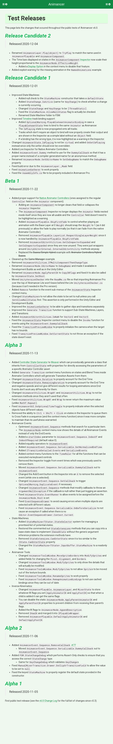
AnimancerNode (32, 430)
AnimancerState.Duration (37, 379)
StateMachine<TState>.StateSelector (49, 521)
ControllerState (36, 365)
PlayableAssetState (31, 125)
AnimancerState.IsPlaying (38, 142)
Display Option (35, 66)
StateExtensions (61, 528)
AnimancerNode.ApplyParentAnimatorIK (69, 599)
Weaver (55, 362)
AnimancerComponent (52, 56)
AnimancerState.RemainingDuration (43, 382)
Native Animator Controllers (54, 198)
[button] (5, 4)
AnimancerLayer (62, 589)
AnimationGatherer (29, 169)
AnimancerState (81, 289)
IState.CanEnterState (32, 542)
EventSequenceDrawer (37, 501)
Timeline (27, 118)
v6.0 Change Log (48, 700)
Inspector (85, 59)
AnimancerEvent (58, 443)
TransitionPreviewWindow (37, 327)
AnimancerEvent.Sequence (45, 426)
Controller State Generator (33, 362)
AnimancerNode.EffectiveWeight (59, 63)
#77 (73, 645)
